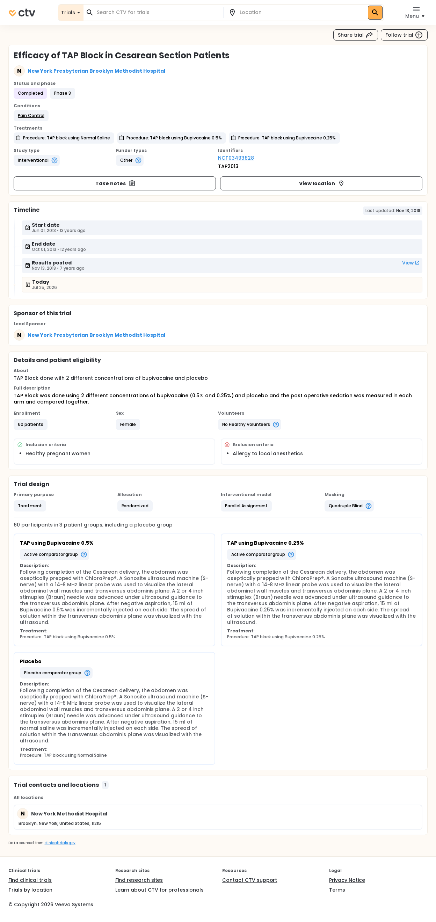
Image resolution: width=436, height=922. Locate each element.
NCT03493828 (236, 158)
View (411, 263)
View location (322, 183)
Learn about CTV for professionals (159, 890)
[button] (31, 115)
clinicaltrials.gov (59, 842)
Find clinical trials (30, 880)
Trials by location (30, 890)
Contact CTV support (249, 880)
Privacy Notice (347, 880)
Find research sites (139, 880)
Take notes (115, 183)
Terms (337, 890)
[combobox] (157, 12)
